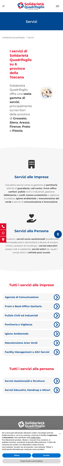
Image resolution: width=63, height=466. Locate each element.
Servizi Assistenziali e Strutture (25, 381)
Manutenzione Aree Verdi (21, 342)
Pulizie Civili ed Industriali (21, 315)
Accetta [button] (46, 455)
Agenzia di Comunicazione (22, 297)
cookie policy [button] (35, 438)
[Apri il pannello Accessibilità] (58, 234)
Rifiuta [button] (16, 455)
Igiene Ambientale (16, 333)
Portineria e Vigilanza (18, 324)
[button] (60, 434)
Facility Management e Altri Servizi (27, 352)
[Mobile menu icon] (58, 6)
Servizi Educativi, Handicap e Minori (27, 390)
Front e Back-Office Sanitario (23, 306)
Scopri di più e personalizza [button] (31, 461)
